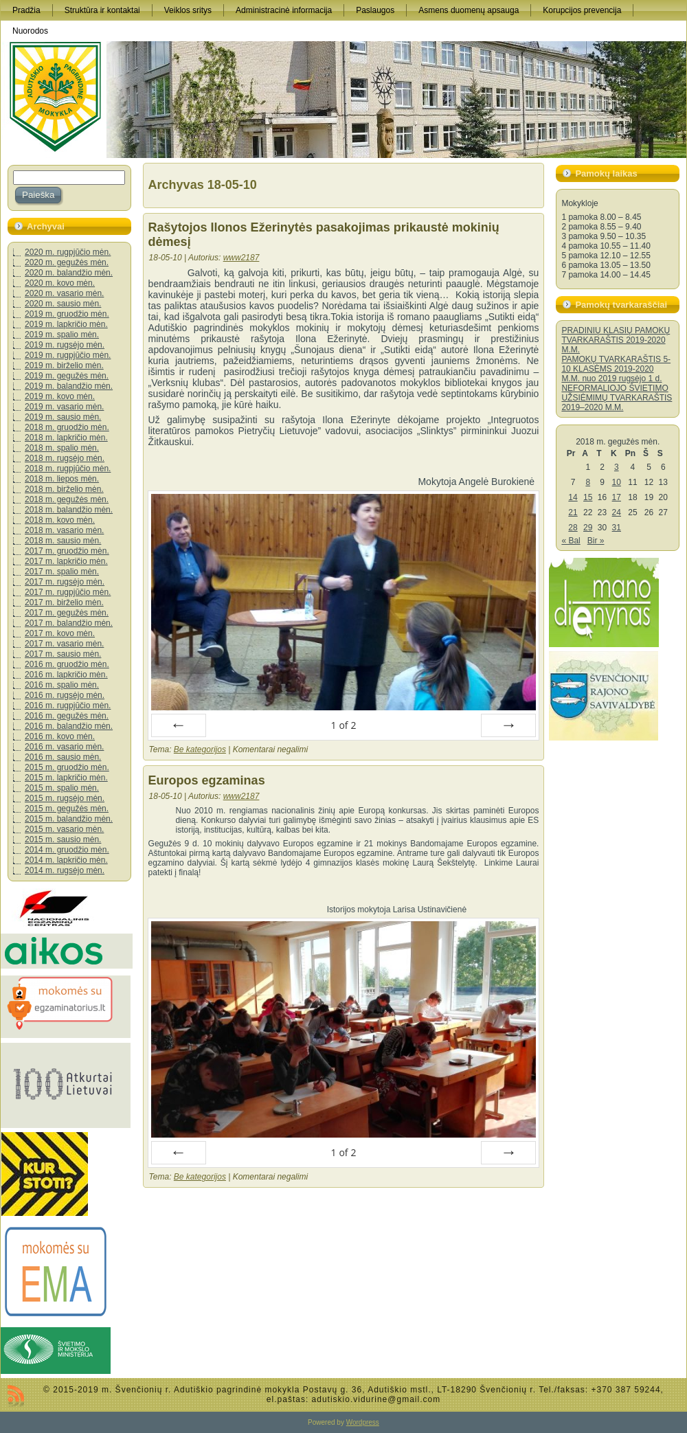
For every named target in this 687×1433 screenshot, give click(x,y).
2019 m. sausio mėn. (63, 417)
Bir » (596, 540)
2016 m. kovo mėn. (60, 736)
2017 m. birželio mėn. (64, 602)
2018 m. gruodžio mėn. (67, 427)
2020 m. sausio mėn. (63, 303)
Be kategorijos (200, 749)
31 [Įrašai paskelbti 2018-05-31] (616, 527)
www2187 (241, 257)
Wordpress (362, 1422)
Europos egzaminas (206, 780)
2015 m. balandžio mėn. (69, 819)
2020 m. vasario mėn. (64, 293)
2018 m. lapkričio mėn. (66, 437)
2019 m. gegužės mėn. (67, 376)
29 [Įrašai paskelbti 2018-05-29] (587, 527)
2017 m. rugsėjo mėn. (64, 582)
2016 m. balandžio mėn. (69, 726)
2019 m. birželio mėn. (64, 365)
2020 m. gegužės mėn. (67, 262)
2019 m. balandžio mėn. (69, 386)
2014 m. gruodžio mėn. (67, 850)
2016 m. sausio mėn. (63, 757)
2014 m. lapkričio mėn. (66, 860)
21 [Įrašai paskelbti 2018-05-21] (572, 512)
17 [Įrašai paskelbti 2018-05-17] (616, 497)
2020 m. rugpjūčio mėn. (68, 252)
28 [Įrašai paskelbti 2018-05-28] (572, 527)
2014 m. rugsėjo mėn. (64, 870)
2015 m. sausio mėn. (63, 839)
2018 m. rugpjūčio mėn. (68, 468)
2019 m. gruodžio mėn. (67, 314)
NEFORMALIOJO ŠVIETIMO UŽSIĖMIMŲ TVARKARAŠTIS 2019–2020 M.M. (616, 397)
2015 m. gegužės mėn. (67, 808)
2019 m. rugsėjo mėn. (64, 345)
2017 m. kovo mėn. (60, 633)
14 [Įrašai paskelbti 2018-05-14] (572, 497)
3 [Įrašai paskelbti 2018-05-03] (616, 467)
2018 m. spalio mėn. (62, 448)
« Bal (570, 540)
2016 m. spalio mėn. (62, 685)
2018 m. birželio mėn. (64, 489)
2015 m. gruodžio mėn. (67, 767)
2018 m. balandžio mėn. (69, 510)
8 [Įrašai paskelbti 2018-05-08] (587, 482)
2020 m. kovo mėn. (60, 283)
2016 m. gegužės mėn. (67, 716)
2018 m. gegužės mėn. (67, 499)
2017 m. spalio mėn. (62, 571)
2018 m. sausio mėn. (63, 540)
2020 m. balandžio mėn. (69, 273)
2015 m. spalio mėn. (62, 788)
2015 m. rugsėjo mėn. (64, 798)
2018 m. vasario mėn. (64, 530)
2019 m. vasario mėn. (64, 406)
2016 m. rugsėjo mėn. (64, 695)
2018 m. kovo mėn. (60, 520)
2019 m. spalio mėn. (62, 334)
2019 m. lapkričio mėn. (66, 324)
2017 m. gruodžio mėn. (67, 551)
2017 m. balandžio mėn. (69, 623)
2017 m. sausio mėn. (63, 654)
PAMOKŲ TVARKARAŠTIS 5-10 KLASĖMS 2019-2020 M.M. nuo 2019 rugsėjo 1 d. (616, 368)
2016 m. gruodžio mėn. (67, 664)
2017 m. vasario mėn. (64, 643)
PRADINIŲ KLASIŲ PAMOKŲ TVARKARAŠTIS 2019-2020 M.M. (615, 340)
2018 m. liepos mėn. (62, 479)
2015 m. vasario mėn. (64, 829)
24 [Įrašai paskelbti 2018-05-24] (616, 512)
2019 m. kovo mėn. (60, 396)
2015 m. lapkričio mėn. (66, 777)
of (343, 725)
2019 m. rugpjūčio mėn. (68, 355)
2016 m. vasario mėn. (64, 747)
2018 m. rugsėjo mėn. (64, 458)
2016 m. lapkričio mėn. (66, 674)
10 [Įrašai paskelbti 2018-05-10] (616, 482)
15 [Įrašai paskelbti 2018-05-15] (587, 497)
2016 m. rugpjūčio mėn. (68, 705)
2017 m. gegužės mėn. (67, 613)
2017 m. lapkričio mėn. (66, 561)
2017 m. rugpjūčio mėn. (68, 592)
